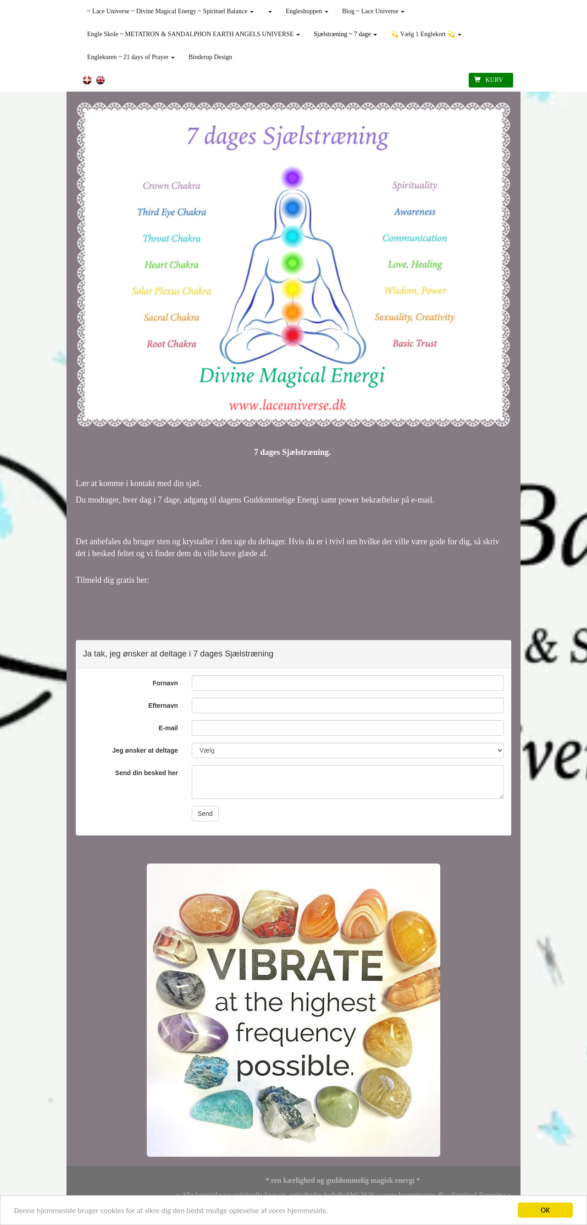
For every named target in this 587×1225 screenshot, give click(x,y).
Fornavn (165, 683)
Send (205, 813)
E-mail (168, 728)
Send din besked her (146, 773)
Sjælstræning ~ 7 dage (345, 34)
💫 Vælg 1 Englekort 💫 (426, 34)
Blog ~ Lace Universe (373, 11)
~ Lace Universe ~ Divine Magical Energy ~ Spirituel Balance (170, 11)
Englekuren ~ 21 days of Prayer (131, 57)
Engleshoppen (307, 11)
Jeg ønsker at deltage (145, 750)
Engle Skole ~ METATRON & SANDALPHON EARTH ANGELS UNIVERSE (193, 34)
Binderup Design (210, 57)
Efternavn (163, 705)
